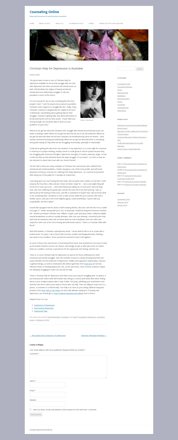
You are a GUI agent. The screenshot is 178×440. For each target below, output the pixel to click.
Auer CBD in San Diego (51, 290)
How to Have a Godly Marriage (128, 149)
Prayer (119, 102)
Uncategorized (122, 108)
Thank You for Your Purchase (111, 23)
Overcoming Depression (44, 308)
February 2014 (122, 202)
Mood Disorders (54, 317)
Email (32, 390)
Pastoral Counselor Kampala (135, 181)
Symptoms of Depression (44, 305)
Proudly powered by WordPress (41, 430)
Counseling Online (44, 12)
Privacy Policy (44, 23)
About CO (59, 23)
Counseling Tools (76, 23)
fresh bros (88, 264)
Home (32, 23)
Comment (34, 353)
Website (33, 400)
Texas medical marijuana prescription (68, 293)
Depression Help (40, 311)
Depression (91, 317)
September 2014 (123, 199)
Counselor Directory (124, 87)
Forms (91, 23)
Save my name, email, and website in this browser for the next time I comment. (65, 409)
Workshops (121, 110)
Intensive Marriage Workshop (94, 335)
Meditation (121, 96)
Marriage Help (122, 93)
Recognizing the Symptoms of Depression (48, 335)
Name (33, 381)
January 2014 (122, 205)
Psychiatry (65, 317)
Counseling (82, 317)
